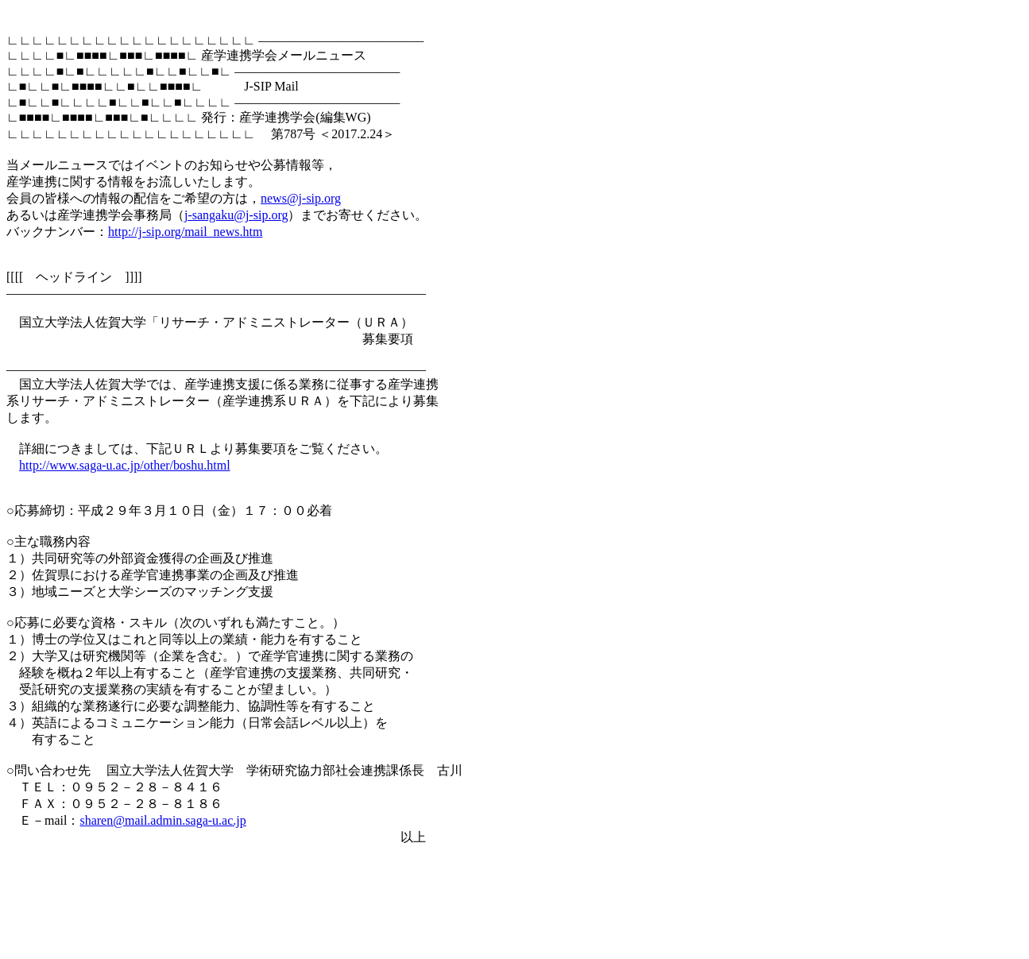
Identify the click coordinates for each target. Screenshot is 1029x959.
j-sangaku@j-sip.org (236, 215)
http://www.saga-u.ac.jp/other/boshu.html (124, 465)
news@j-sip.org (301, 198)
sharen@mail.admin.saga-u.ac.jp (162, 820)
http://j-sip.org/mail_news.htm (185, 231)
